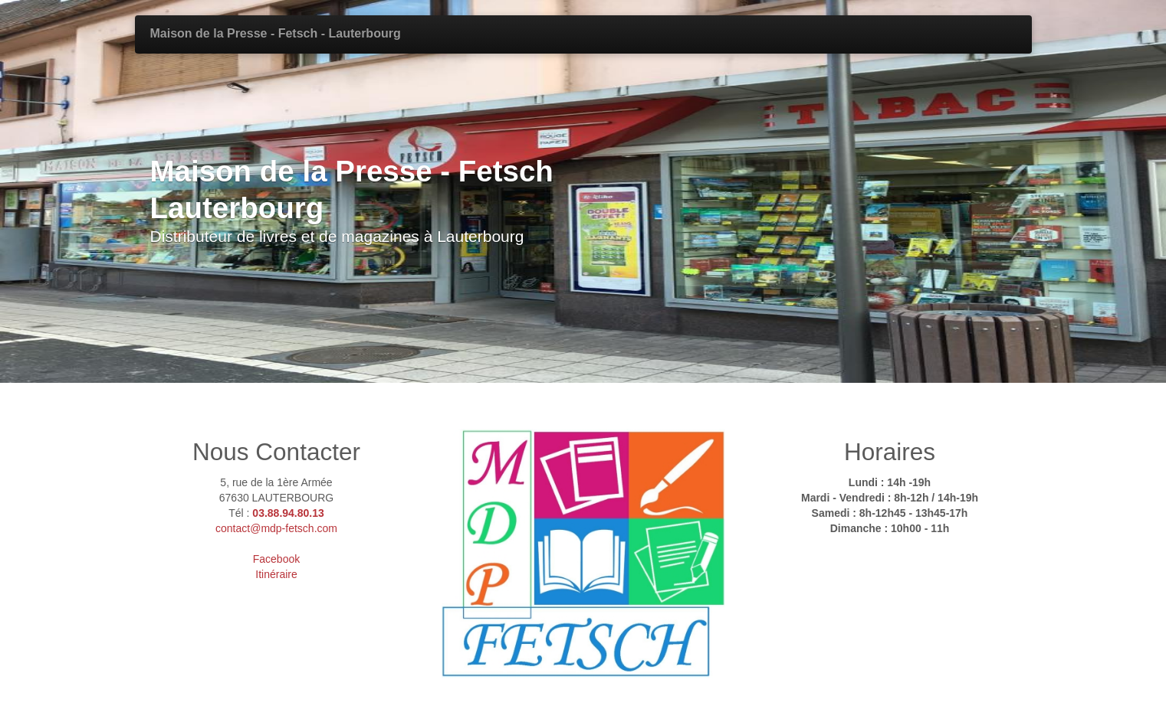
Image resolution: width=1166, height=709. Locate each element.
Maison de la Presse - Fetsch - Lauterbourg (275, 33)
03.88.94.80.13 (288, 513)
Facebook (276, 559)
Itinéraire (276, 574)
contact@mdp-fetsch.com (276, 528)
